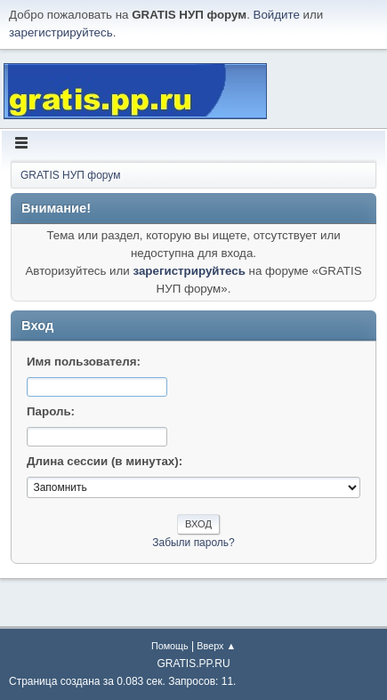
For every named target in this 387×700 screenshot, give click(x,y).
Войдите (277, 14)
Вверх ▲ (216, 645)
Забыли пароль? (193, 542)
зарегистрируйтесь (61, 32)
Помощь (170, 645)
